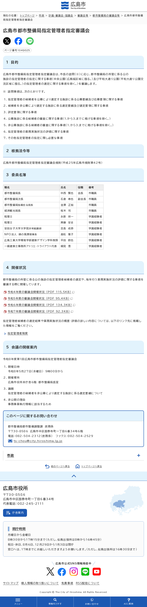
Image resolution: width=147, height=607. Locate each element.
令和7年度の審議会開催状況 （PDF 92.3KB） (40, 311)
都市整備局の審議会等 (106, 15)
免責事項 (67, 583)
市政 (41, 15)
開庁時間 (19, 528)
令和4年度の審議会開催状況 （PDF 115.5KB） (41, 292)
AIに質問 (129, 604)
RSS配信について (88, 583)
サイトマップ (11, 583)
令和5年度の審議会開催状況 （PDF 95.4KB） (40, 298)
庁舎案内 (18, 512)
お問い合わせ (92, 604)
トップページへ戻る (92, 466)
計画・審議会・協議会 (61, 15)
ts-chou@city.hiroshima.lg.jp (38, 441)
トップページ (27, 15)
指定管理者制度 (18, 333)
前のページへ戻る (60, 466)
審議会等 (83, 15)
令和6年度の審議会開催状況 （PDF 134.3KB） (41, 305)
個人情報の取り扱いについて (40, 583)
